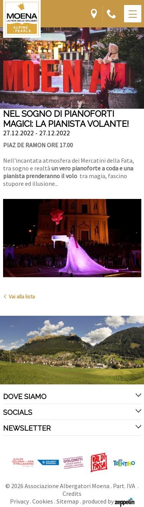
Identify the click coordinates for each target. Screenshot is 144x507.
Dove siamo (72, 396)
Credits (72, 493)
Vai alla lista (19, 296)
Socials (72, 412)
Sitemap (67, 501)
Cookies (42, 501)
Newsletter (72, 428)
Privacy (19, 501)
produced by (108, 501)
